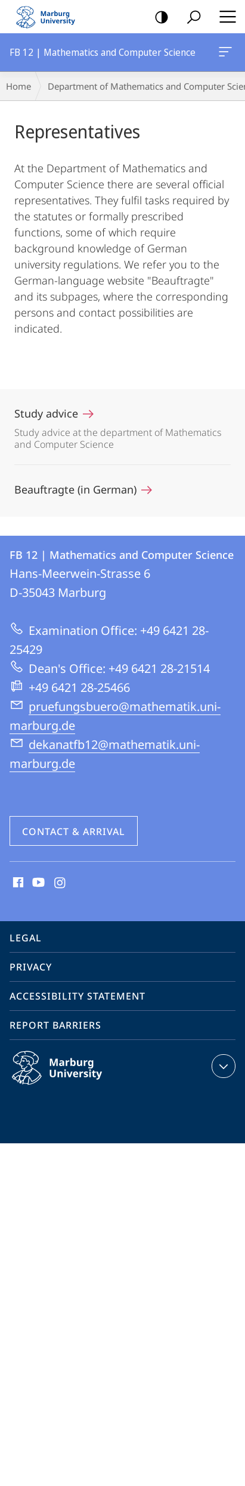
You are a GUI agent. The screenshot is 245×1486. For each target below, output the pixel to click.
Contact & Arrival (73, 831)
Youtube (37, 883)
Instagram (60, 883)
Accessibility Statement (77, 996)
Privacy (31, 966)
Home (18, 86)
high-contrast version (157, 17)
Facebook (17, 883)
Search (190, 17)
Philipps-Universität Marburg (69, 1077)
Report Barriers (55, 1025)
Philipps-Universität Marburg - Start (50, 16)
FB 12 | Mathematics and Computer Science (224, 54)
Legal (26, 937)
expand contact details (222, 1066)
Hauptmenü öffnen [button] (224, 16)
